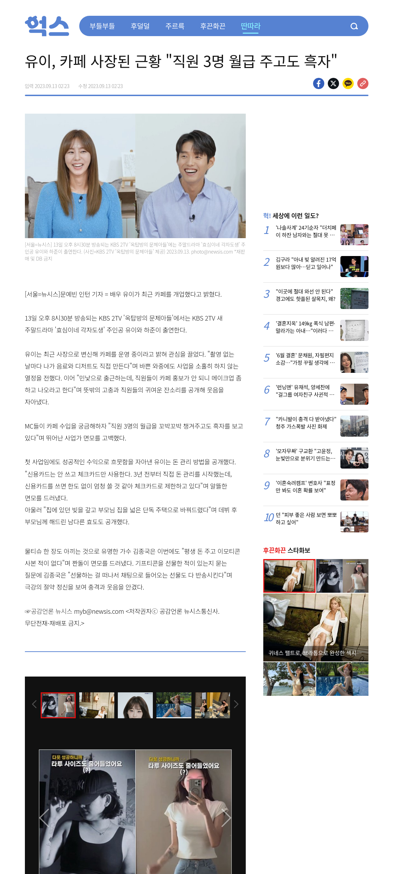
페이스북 (318, 83)
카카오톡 (348, 83)
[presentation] (34, 705)
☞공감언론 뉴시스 (49, 611)
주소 (362, 83)
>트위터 (333, 83)
